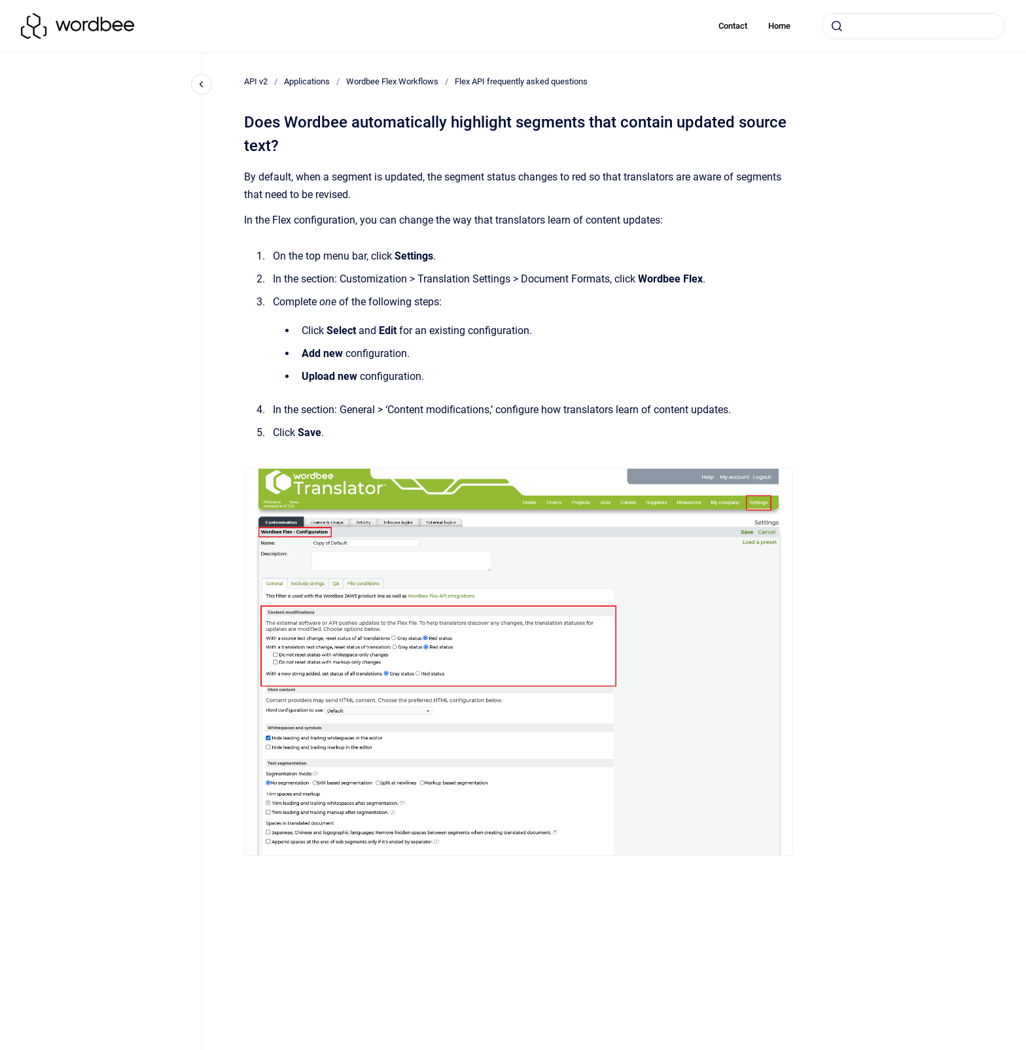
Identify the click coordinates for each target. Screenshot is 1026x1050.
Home (779, 26)
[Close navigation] (201, 84)
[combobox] (913, 26)
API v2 (256, 81)
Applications (307, 81)
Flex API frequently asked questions (521, 81)
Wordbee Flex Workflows (392, 81)
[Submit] (836, 26)
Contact (732, 26)
